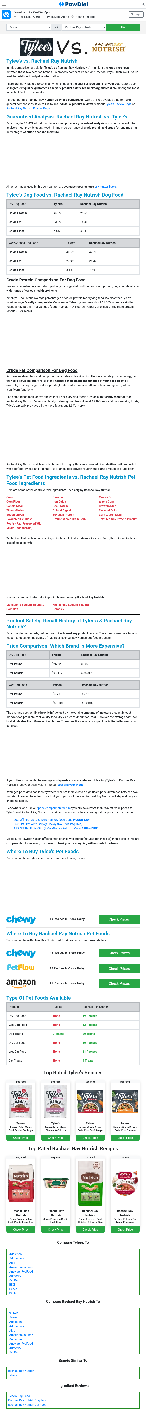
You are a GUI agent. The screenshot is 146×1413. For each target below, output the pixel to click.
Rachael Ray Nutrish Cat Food (27, 1404)
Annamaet (16, 1339)
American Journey (21, 1267)
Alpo (12, 1263)
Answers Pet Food (21, 1271)
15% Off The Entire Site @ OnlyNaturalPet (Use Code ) (56, 828)
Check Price (20, 1138)
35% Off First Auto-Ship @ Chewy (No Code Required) (48, 824)
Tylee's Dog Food (19, 1396)
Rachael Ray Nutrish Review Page (28, 108)
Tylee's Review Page (118, 104)
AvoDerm (15, 1280)
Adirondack (16, 1258)
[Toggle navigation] (4, 4)
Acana (13, 1317)
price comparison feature (54, 808)
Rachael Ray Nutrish (21, 1371)
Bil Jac (13, 1293)
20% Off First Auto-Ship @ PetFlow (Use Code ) (52, 819)
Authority (15, 1276)
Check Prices (119, 919)
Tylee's (12, 1375)
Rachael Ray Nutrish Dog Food (27, 1400)
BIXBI (12, 1284)
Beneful (14, 1289)
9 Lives (13, 1313)
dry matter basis (105, 186)
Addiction (15, 1254)
